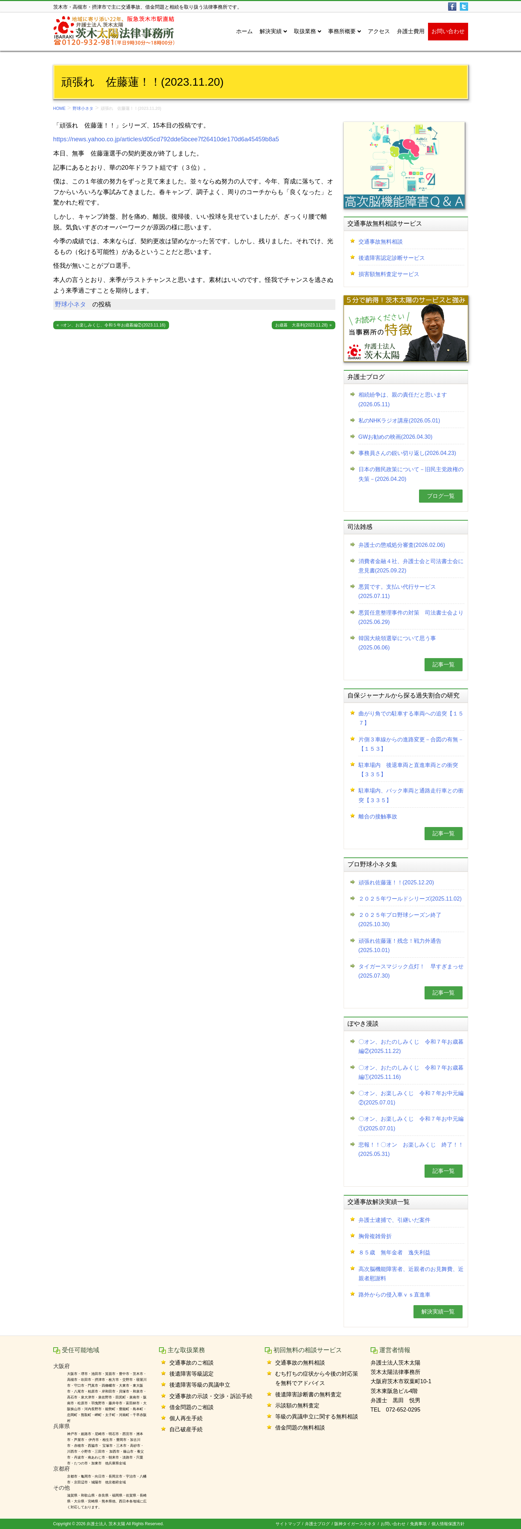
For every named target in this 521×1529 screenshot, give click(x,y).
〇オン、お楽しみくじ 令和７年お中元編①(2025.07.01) (411, 1123)
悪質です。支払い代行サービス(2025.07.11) (397, 591)
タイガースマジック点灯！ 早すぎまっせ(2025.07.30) (411, 971)
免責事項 (418, 1523)
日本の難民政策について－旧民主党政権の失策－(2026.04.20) (411, 474)
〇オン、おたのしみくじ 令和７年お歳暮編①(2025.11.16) (411, 1072)
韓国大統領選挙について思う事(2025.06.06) (397, 642)
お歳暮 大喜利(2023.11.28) (301, 325)
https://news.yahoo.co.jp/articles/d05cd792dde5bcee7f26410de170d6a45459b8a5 (166, 139)
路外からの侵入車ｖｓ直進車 (394, 1295)
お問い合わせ (393, 1523)
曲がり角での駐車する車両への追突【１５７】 (411, 718)
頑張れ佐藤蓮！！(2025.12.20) (396, 882)
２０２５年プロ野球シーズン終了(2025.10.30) (400, 919)
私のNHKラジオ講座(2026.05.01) (399, 421)
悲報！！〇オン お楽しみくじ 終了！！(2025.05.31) (411, 1149)
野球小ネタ (83, 108)
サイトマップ (288, 1523)
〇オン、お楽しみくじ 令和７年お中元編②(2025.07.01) (411, 1097)
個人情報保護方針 (448, 1523)
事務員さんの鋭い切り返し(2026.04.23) (407, 453)
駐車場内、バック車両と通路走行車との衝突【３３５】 (411, 795)
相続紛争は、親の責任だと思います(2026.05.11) (403, 399)
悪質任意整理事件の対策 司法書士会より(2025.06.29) (411, 617)
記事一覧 (443, 664)
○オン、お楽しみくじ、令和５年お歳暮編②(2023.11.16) (113, 325)
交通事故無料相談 (381, 242)
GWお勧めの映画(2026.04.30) (395, 437)
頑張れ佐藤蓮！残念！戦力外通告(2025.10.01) (400, 945)
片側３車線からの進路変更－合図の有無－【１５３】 (411, 744)
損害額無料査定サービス (389, 274)
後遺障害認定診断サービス (392, 258)
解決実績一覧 (438, 1311)
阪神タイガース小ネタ (355, 1523)
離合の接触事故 (378, 816)
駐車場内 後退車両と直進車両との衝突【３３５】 (408, 769)
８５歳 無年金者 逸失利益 (394, 1252)
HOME (59, 108)
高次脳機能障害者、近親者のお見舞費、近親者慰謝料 (411, 1273)
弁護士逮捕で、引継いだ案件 (394, 1220)
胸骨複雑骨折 (375, 1236)
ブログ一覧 (441, 496)
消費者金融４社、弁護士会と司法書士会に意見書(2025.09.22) (411, 565)
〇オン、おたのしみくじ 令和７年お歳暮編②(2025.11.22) (411, 1046)
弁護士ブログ (317, 1523)
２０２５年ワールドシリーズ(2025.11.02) (410, 899)
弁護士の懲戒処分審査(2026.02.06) (402, 545)
